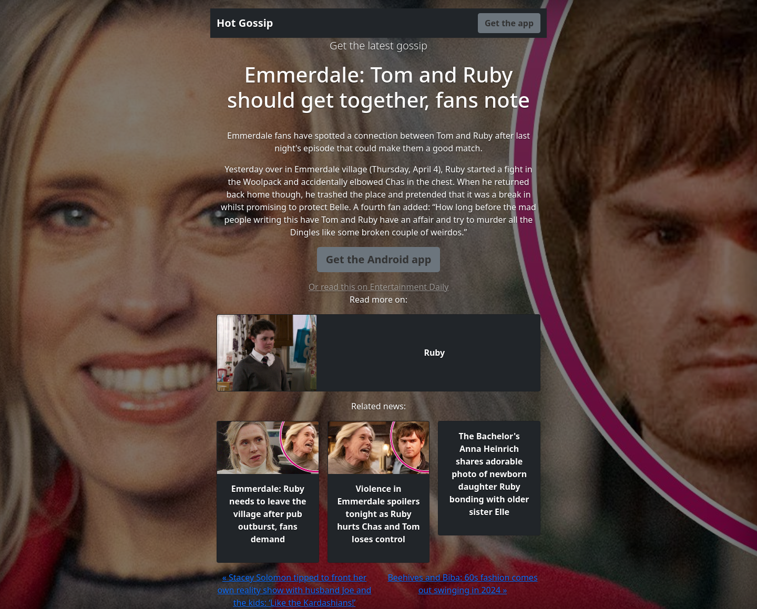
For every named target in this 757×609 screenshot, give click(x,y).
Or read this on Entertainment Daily (379, 287)
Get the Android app (379, 259)
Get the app (509, 23)
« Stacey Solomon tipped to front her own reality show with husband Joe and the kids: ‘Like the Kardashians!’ (295, 590)
